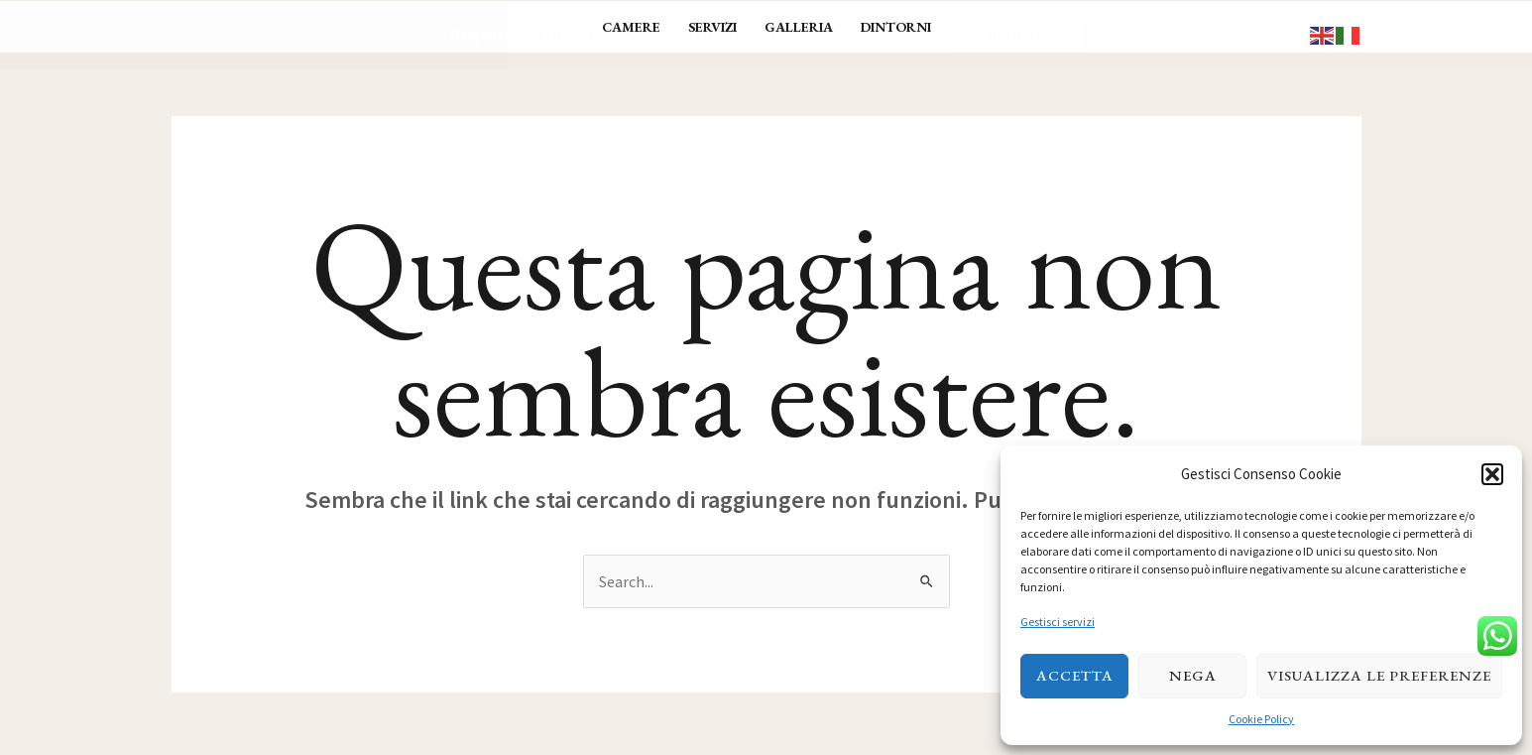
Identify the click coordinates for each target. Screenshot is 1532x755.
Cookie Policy (1261, 718)
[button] (1492, 474)
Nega (1193, 675)
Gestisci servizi (1057, 621)
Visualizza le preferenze (1379, 675)
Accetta (1075, 675)
